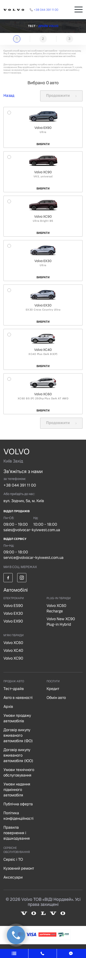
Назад (8, 95)
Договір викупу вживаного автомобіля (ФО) (18, 735)
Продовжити (61, 95)
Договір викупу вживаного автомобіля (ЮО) (18, 755)
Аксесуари (13, 877)
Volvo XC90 (13, 658)
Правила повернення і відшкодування (16, 833)
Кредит (53, 688)
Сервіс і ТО (13, 859)
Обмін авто (56, 697)
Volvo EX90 (13, 621)
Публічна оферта (18, 804)
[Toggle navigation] (79, 9)
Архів (8, 706)
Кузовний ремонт (18, 868)
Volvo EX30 (13, 613)
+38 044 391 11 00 (19, 485)
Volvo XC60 (13, 642)
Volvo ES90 (13, 605)
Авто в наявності (18, 697)
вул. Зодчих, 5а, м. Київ (23, 500)
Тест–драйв (13, 688)
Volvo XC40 (13, 650)
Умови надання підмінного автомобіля (16, 790)
